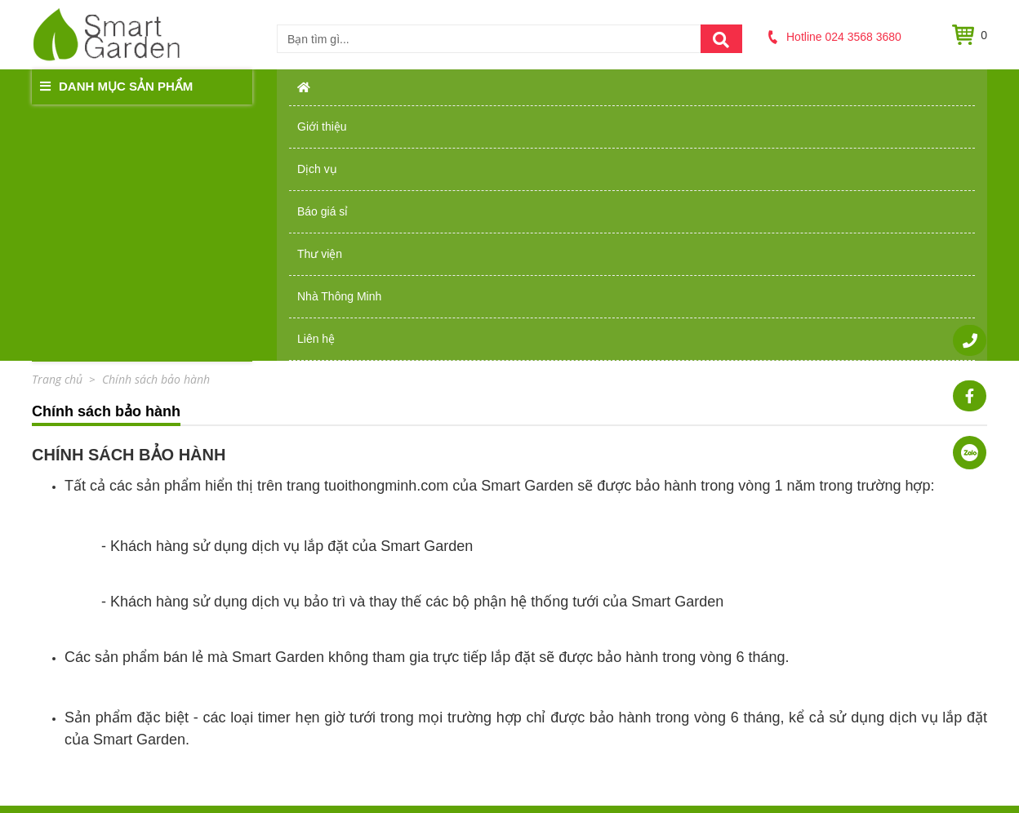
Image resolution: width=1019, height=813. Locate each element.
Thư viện (672, 86)
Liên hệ (912, 86)
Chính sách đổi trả (568, 630)
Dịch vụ (472, 86)
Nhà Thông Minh (795, 86)
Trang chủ (384, 595)
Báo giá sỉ (571, 86)
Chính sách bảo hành (576, 613)
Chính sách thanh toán (579, 647)
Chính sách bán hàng (576, 595)
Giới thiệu (374, 86)
